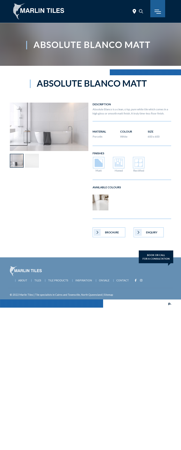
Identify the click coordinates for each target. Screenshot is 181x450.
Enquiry (146, 232)
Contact (123, 280)
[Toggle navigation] (157, 8)
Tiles (37, 280)
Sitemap (108, 294)
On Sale (104, 280)
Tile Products (58, 280)
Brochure (106, 232)
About (22, 280)
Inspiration (84, 280)
